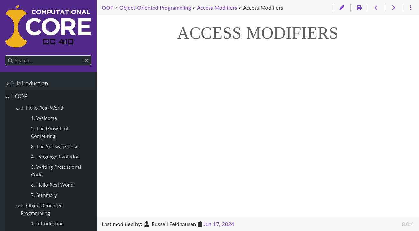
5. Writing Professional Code (56, 170)
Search (5, 55)
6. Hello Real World (52, 185)
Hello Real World (42, 108)
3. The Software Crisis (55, 146)
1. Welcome (44, 118)
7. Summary (44, 195)
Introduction (29, 83)
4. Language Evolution (55, 156)
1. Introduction (47, 223)
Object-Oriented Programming (42, 209)
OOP (19, 96)
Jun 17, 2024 (218, 224)
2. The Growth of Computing (50, 132)
